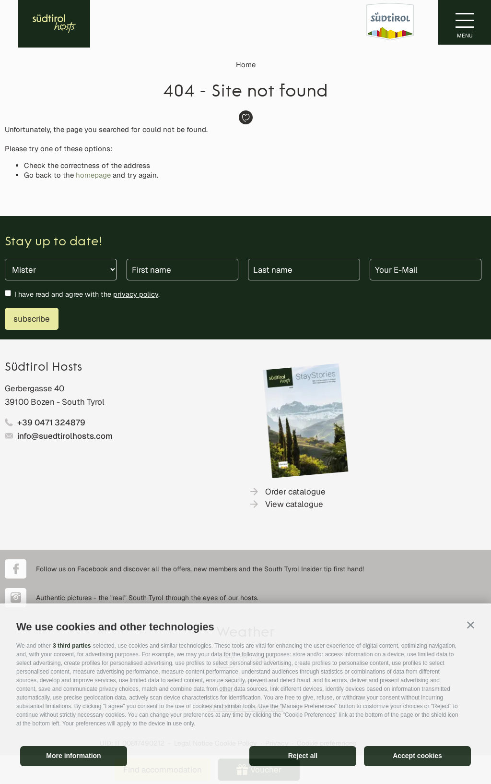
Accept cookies (417, 756)
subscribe (31, 319)
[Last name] (304, 269)
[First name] (183, 269)
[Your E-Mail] (426, 269)
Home (246, 64)
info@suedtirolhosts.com (65, 436)
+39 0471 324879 (51, 422)
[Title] (61, 269)
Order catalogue (295, 491)
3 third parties (72, 645)
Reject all (302, 756)
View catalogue (294, 504)
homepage (93, 175)
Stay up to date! (53, 242)
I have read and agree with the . (87, 294)
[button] (471, 625)
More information (73, 756)
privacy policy (135, 294)
